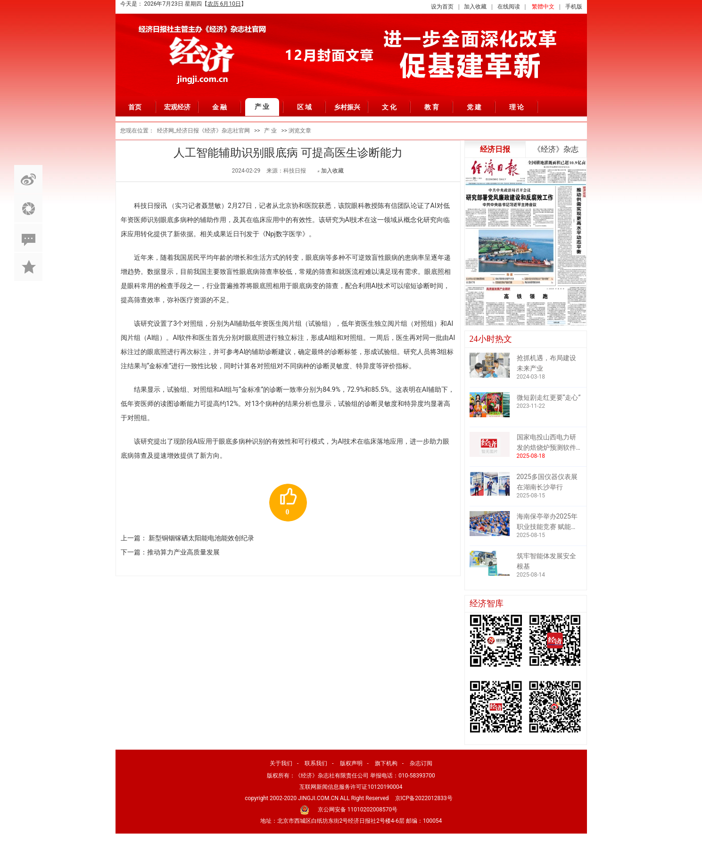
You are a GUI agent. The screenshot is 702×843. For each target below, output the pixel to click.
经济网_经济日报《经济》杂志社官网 (203, 130)
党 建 (474, 107)
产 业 (262, 106)
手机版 (573, 6)
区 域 (304, 107)
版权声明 (351, 763)
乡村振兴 (347, 107)
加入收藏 (475, 6)
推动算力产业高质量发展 (183, 552)
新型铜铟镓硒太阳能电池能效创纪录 (201, 538)
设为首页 (442, 6)
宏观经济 (177, 107)
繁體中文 (543, 6)
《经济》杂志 (555, 149)
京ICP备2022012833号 (424, 798)
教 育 (431, 107)
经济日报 (495, 149)
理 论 (516, 107)
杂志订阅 (421, 763)
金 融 (219, 107)
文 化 (389, 107)
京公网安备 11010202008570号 (357, 809)
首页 (134, 107)
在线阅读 (508, 6)
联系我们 (316, 763)
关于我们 (281, 763)
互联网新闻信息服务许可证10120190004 (350, 787)
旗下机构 (386, 763)
